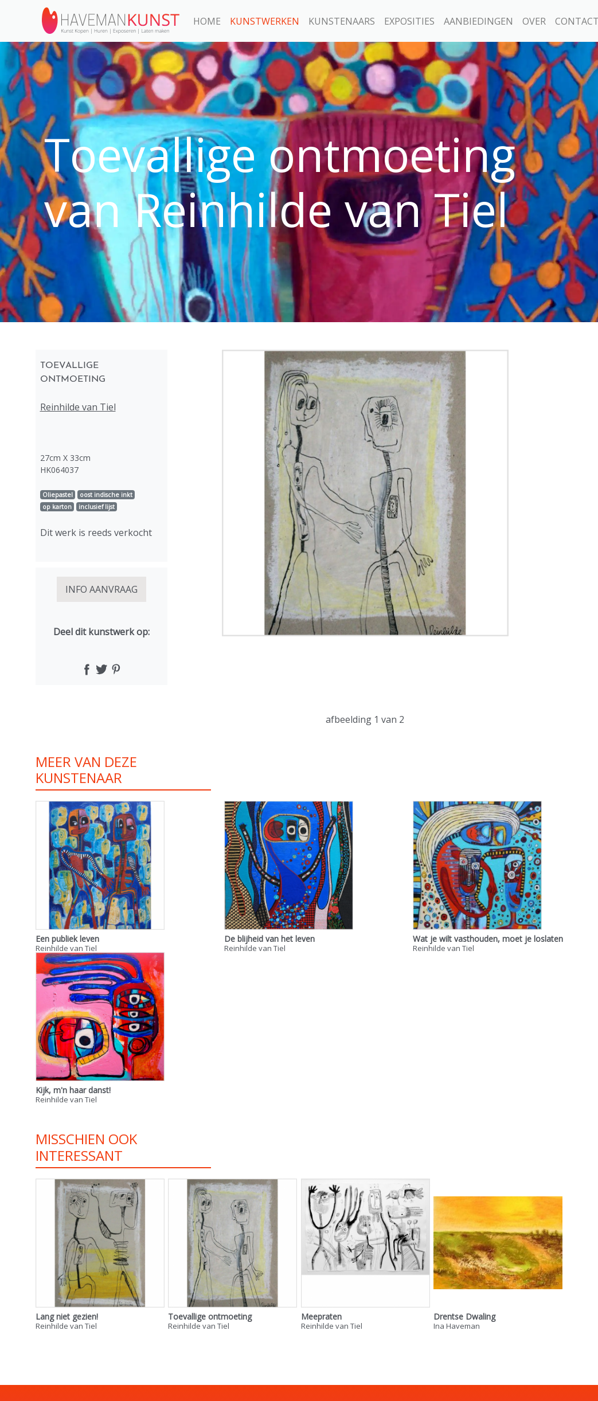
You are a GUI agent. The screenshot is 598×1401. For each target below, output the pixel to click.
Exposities (409, 21)
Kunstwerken (264, 21)
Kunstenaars (341, 21)
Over (534, 21)
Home (207, 21)
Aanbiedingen (478, 21)
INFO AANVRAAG (101, 589)
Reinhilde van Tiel (78, 407)
